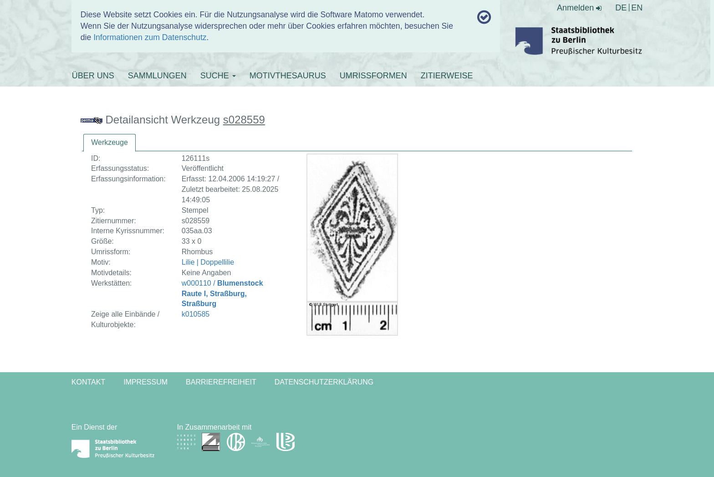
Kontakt (88, 382)
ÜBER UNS (93, 75)
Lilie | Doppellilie (208, 262)
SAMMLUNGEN (157, 75)
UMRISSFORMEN (373, 75)
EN (637, 7)
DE (621, 7)
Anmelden (579, 7)
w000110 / (222, 293)
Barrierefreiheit (221, 382)
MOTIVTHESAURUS (288, 75)
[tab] (109, 143)
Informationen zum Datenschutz (149, 37)
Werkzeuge (109, 142)
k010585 (195, 314)
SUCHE (218, 75)
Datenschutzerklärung (324, 382)
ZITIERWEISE (447, 75)
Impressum (145, 382)
